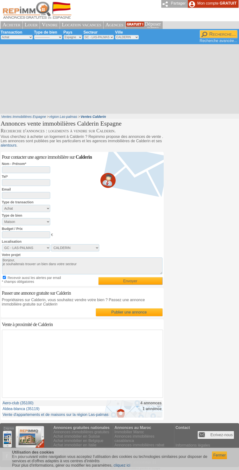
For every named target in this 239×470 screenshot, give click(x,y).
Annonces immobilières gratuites (81, 432)
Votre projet (11, 255)
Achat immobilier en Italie (75, 445)
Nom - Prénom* (14, 164)
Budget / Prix (12, 229)
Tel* (5, 176)
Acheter (12, 24)
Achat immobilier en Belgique (78, 441)
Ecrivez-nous (222, 435)
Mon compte (216, 3)
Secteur (91, 32)
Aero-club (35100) (18, 403)
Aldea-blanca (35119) (21, 409)
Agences (114, 24)
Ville (119, 32)
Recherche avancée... (218, 41)
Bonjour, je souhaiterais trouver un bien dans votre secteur (82, 265)
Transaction (11, 32)
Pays (67, 32)
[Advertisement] (91, 78)
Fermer (219, 455)
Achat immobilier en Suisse (76, 436)
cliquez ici (121, 465)
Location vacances (81, 24)
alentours (9, 145)
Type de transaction (18, 202)
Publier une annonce (129, 312)
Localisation (12, 241)
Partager (178, 3)
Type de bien (45, 32)
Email (6, 189)
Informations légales (193, 445)
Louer (31, 24)
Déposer (153, 25)
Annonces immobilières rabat (139, 445)
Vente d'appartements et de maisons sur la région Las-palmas (56, 415)
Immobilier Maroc (129, 432)
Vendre (50, 24)
